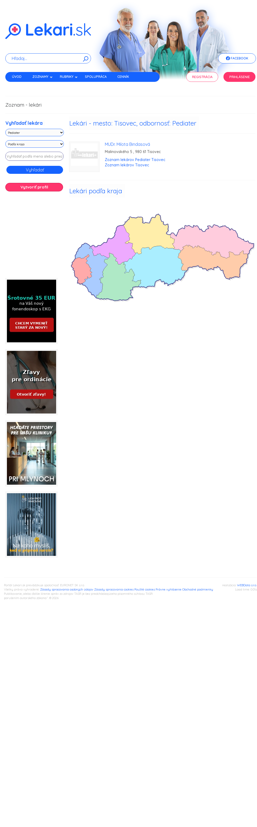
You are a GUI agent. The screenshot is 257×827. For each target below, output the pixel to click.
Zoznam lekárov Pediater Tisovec (135, 159)
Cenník (123, 77)
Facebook (237, 58)
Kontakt (19, 86)
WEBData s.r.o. (247, 585)
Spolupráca (96, 77)
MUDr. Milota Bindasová (127, 144)
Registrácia (202, 77)
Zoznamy (42, 77)
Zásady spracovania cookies (114, 589)
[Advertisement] (58, 236)
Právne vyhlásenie (168, 589)
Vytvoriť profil (34, 187)
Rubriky (69, 77)
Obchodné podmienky (197, 589)
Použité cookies (144, 589)
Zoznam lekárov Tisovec (127, 165)
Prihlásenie (239, 77)
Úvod (17, 77)
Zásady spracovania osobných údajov (66, 589)
